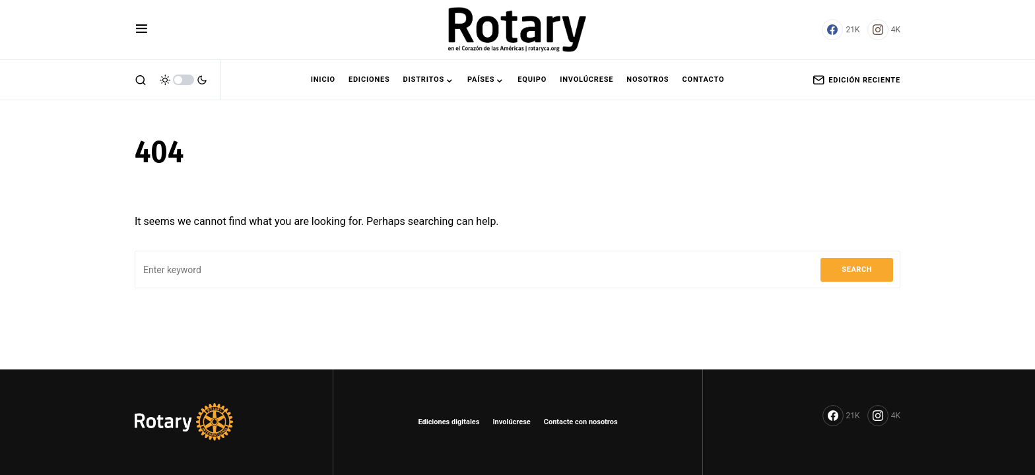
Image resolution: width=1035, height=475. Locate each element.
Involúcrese (511, 422)
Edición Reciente (856, 80)
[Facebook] (840, 29)
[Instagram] (883, 29)
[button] (142, 30)
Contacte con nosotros (581, 422)
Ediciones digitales (448, 422)
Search (857, 269)
